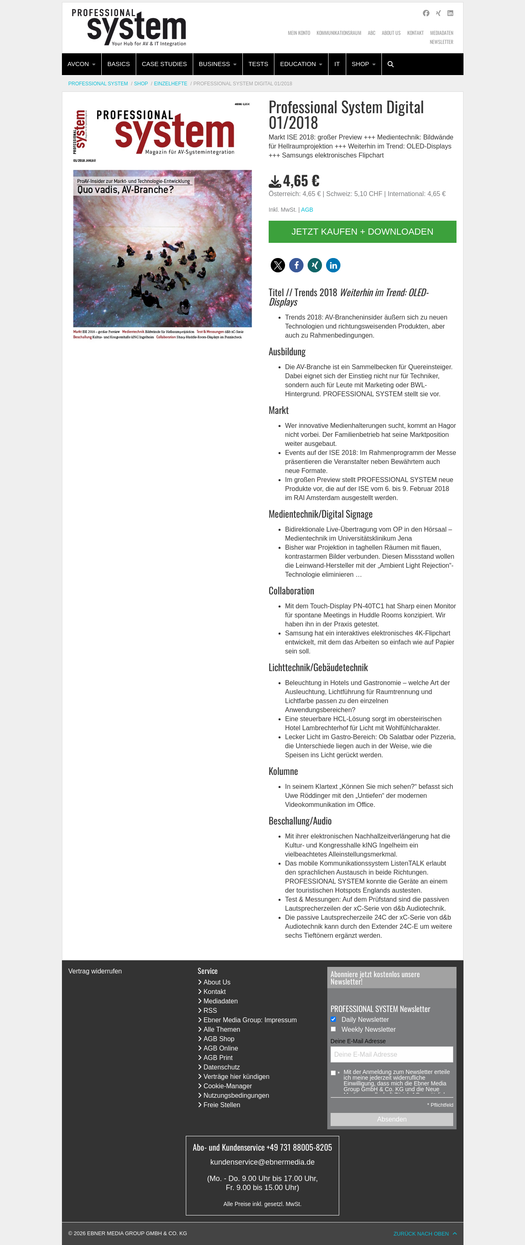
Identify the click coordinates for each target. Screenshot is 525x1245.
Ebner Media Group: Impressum (250, 1020)
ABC (371, 32)
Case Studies (164, 63)
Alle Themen (221, 1029)
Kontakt (415, 32)
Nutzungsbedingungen (236, 1095)
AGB (307, 209)
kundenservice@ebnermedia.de (262, 1162)
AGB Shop (219, 1038)
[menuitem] (82, 64)
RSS (210, 1010)
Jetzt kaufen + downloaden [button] (363, 231)
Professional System (98, 84)
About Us (391, 32)
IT (337, 63)
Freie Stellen (221, 1104)
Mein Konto (299, 32)
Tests (258, 63)
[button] (278, 265)
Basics (118, 63)
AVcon (78, 63)
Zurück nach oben (421, 1234)
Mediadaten (441, 32)
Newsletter (441, 41)
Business (214, 63)
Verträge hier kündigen (236, 1076)
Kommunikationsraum (339, 32)
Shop (361, 63)
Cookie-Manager (227, 1086)
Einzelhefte (170, 84)
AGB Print (218, 1057)
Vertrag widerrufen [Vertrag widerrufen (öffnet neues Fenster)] (95, 971)
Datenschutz (221, 1067)
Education (298, 63)
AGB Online (220, 1048)
